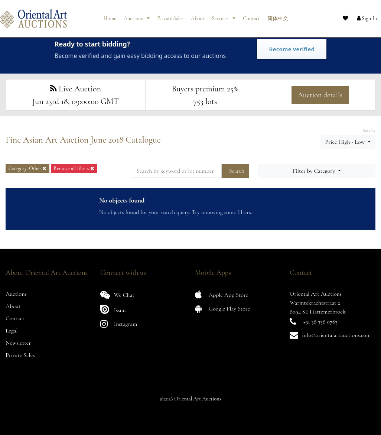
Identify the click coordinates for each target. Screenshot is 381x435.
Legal (12, 330)
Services (220, 16)
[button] (360, 16)
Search (236, 171)
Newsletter (18, 343)
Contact (251, 16)
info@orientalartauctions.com (336, 335)
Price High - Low (345, 142)
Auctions (134, 16)
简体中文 (277, 16)
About (197, 16)
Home (110, 16)
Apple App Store (221, 294)
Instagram (118, 323)
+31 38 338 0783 (320, 321)
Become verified (292, 49)
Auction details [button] (320, 95)
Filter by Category (314, 171)
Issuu (113, 309)
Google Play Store (222, 308)
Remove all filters (73, 168)
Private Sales (170, 16)
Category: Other (27, 168)
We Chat (117, 294)
